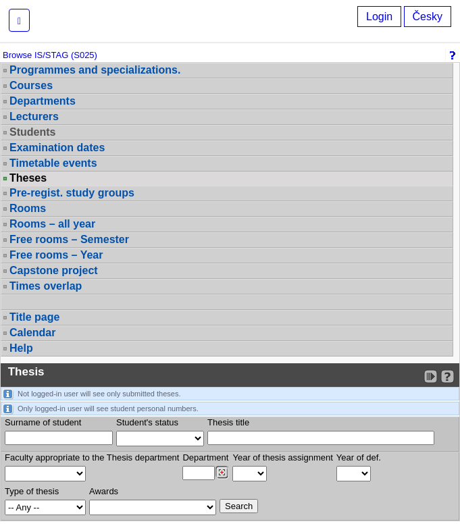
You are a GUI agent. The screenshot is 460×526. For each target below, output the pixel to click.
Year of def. (358, 457)
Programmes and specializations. (94, 70)
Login (379, 16)
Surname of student (43, 422)
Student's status (147, 422)
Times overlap (45, 286)
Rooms (27, 208)
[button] (19, 20)
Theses (28, 178)
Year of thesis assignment (282, 457)
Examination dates (57, 147)
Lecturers (34, 116)
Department (205, 457)
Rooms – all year (52, 224)
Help (21, 348)
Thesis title (228, 422)
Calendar (32, 332)
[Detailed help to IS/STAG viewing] (447, 376)
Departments (42, 101)
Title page (34, 317)
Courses (31, 85)
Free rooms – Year (56, 255)
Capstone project (53, 270)
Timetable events (53, 163)
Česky (427, 16)
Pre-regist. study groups (71, 193)
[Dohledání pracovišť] (222, 472)
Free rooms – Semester (69, 239)
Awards (103, 491)
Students (32, 132)
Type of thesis (32, 491)
